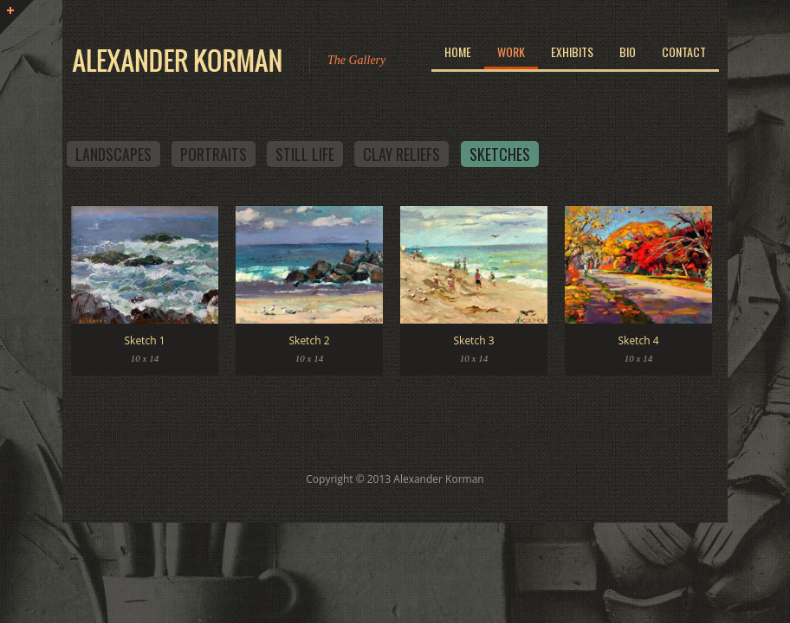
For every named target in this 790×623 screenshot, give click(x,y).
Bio (627, 51)
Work (511, 51)
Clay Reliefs (401, 154)
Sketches (499, 154)
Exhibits (572, 51)
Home (457, 51)
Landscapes (113, 154)
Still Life (304, 154)
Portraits (213, 154)
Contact (684, 51)
